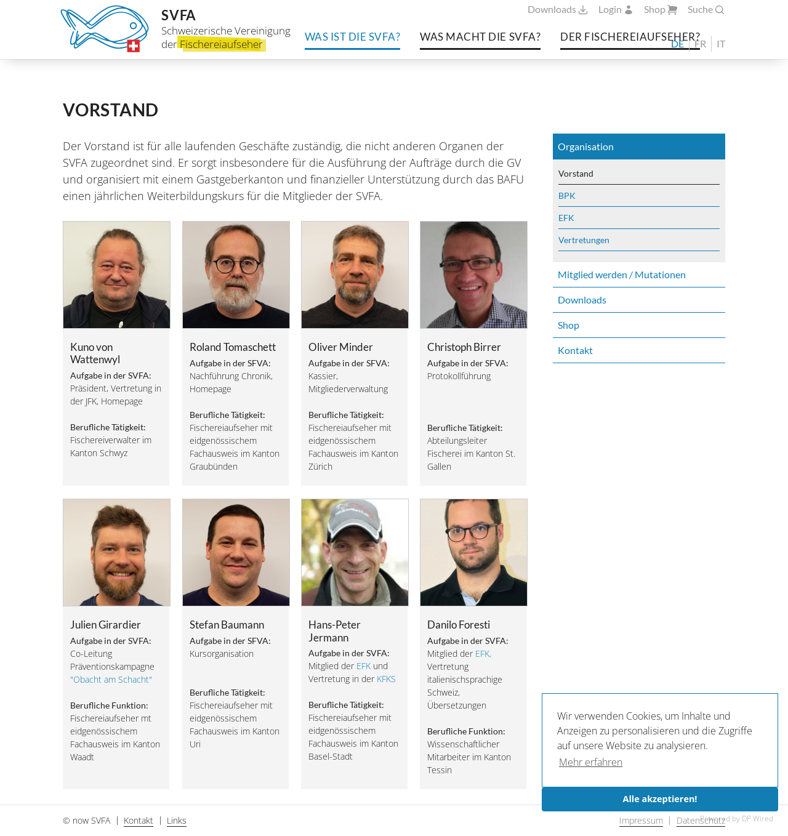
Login (616, 9)
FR (700, 43)
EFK (363, 666)
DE (677, 43)
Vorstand (575, 173)
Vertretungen (583, 240)
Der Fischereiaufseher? (630, 36)
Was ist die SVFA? (353, 36)
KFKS (386, 679)
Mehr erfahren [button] (590, 762)
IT (721, 43)
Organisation (586, 146)
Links (177, 820)
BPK (567, 195)
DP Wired (757, 818)
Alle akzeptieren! (660, 799)
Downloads (558, 9)
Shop (661, 9)
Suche (706, 9)
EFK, (483, 653)
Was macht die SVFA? (480, 36)
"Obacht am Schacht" (111, 679)
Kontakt (575, 350)
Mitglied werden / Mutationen (622, 274)
